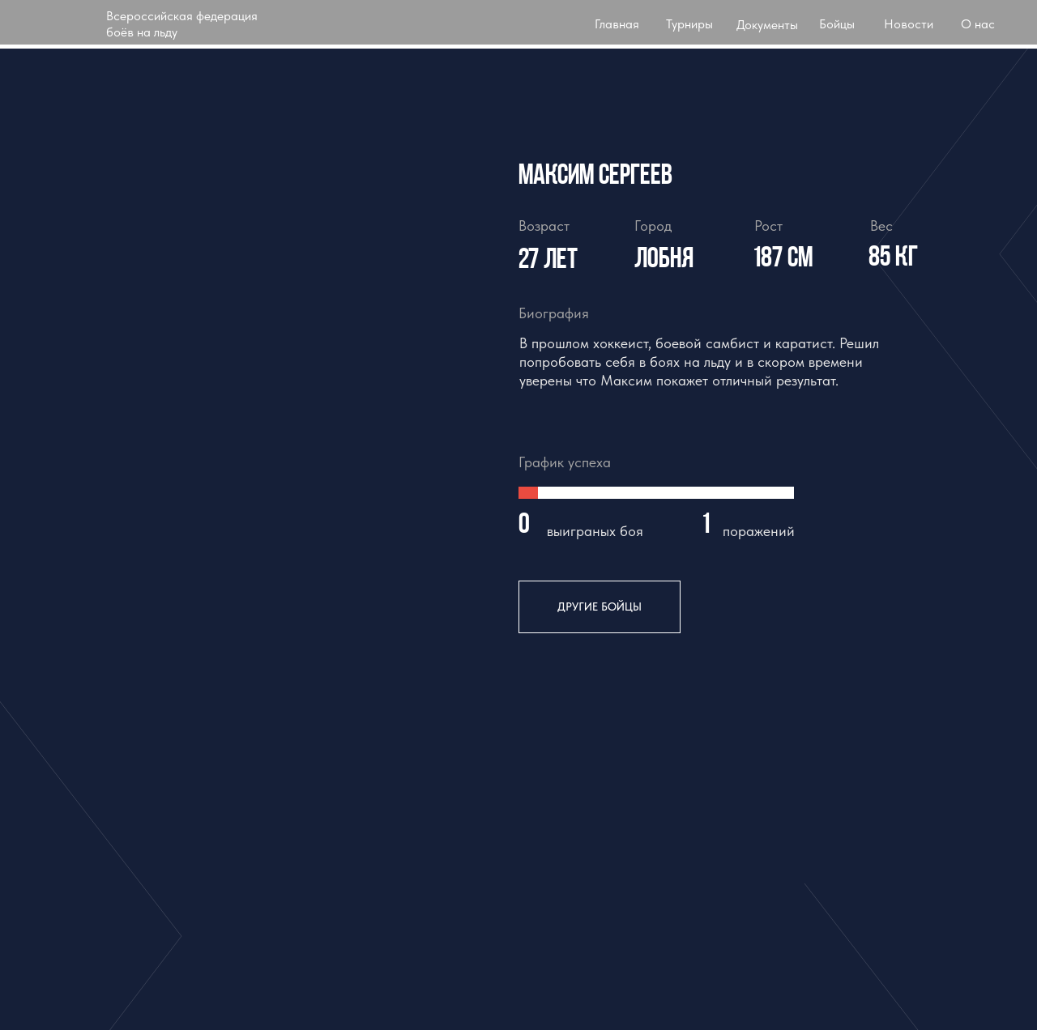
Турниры (689, 24)
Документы (767, 24)
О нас (978, 24)
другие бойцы (599, 606)
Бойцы (837, 24)
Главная (617, 24)
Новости (908, 24)
